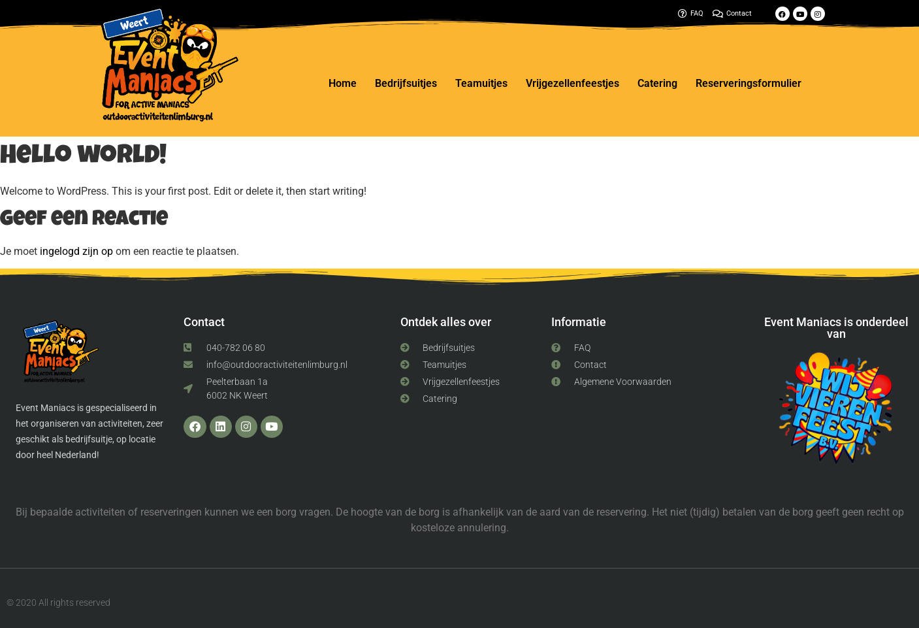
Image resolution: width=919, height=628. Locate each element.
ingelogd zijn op (76, 251)
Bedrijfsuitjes (406, 83)
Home (343, 83)
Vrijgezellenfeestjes (572, 83)
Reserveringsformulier (748, 83)
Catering (657, 83)
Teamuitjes (481, 83)
